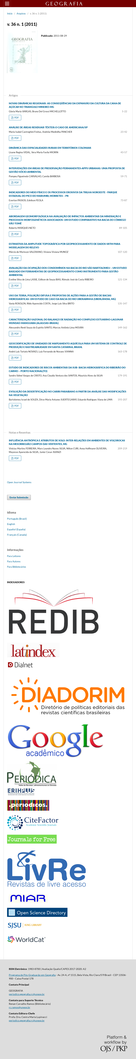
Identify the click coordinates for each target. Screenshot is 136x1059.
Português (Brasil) (17, 518)
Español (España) (16, 529)
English (11, 523)
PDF (16, 117)
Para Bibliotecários (16, 566)
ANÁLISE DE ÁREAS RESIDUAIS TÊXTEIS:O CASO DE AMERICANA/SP (48, 127)
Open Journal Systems (19, 482)
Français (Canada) (17, 534)
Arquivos (21, 13)
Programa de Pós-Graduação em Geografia (32, 974)
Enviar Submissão (19, 497)
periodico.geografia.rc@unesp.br (27, 994)
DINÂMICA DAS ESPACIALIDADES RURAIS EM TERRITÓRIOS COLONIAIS (50, 147)
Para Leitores (14, 556)
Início (9, 13)
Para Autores (14, 561)
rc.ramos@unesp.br (19, 1007)
